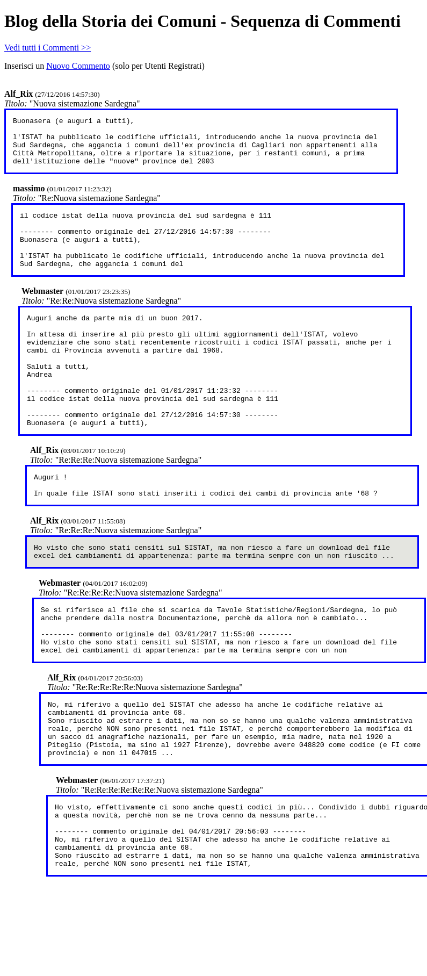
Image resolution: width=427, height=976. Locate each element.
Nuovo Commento (78, 65)
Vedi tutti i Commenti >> (47, 47)
